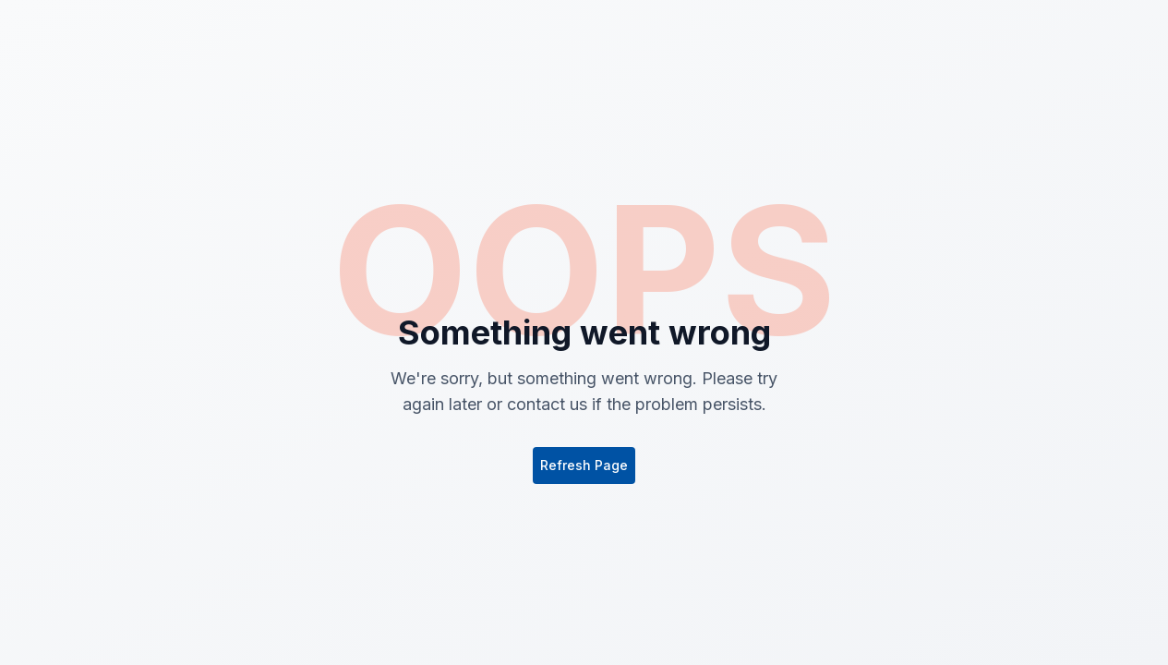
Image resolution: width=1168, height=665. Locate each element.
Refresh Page (584, 465)
